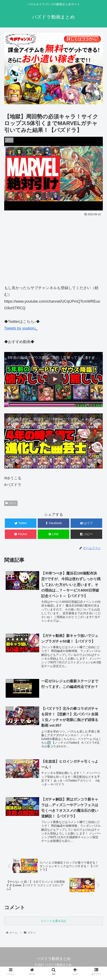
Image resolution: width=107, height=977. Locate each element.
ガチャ (10, 503)
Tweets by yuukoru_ (21, 328)
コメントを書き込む (53, 921)
